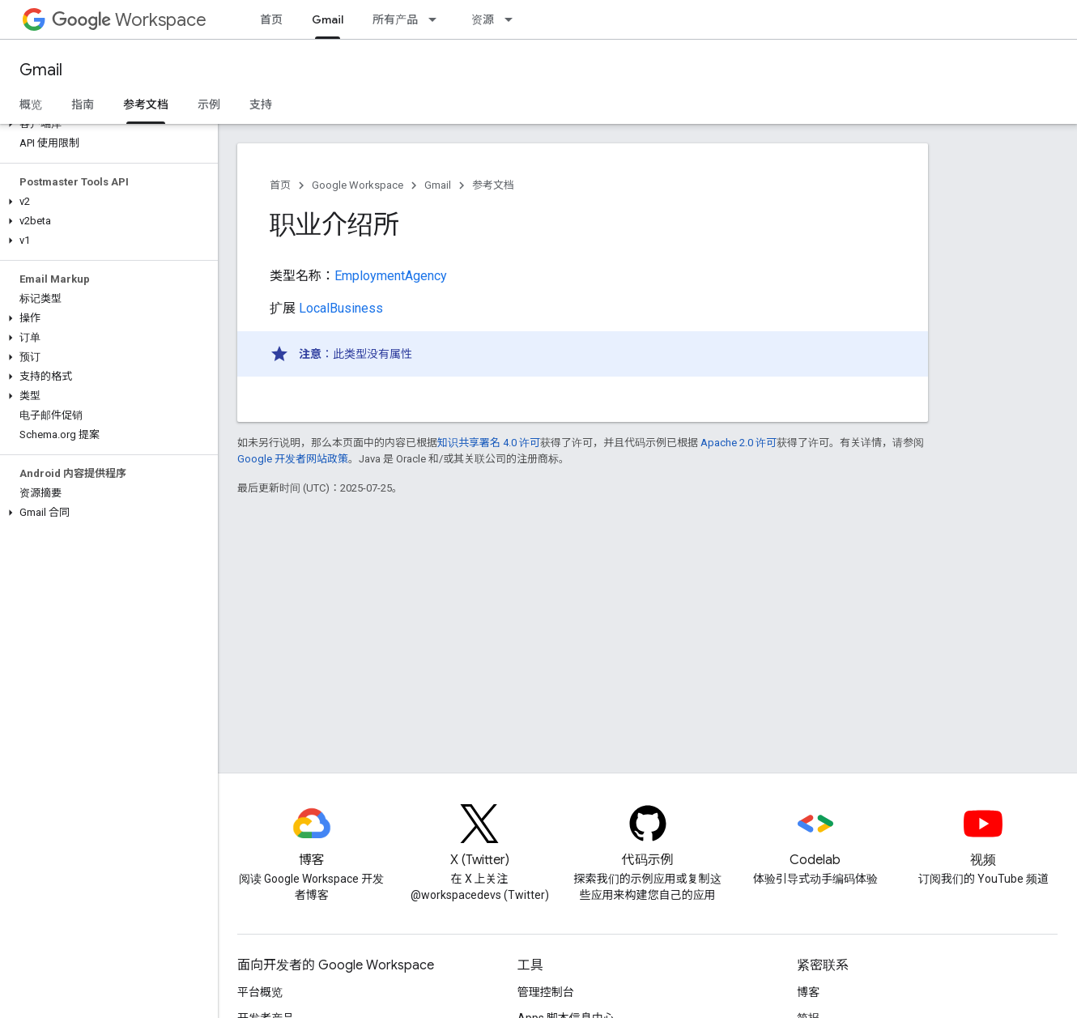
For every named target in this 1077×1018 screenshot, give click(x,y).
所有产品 (395, 19)
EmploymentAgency (390, 275)
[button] (105, 124)
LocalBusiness (341, 308)
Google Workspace (357, 185)
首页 (271, 19)
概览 (30, 104)
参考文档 (493, 185)
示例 (209, 104)
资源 (482, 19)
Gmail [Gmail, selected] (327, 19)
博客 (808, 992)
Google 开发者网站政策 (292, 459)
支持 (260, 104)
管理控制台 (545, 992)
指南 (82, 104)
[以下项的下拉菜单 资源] (513, 19)
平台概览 (260, 992)
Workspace (129, 20)
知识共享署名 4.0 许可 (488, 443)
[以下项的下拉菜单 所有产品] (437, 19)
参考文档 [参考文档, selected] (145, 104)
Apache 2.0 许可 (738, 443)
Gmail (40, 70)
